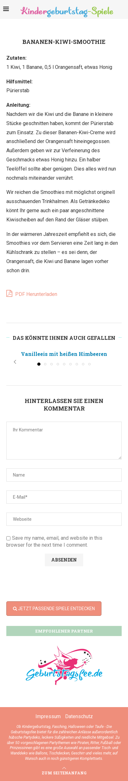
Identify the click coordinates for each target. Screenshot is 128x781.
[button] (14, 362)
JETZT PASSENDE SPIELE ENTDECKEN (54, 608)
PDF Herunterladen (31, 293)
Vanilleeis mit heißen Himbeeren (64, 354)
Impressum (48, 716)
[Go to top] (64, 773)
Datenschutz (79, 716)
